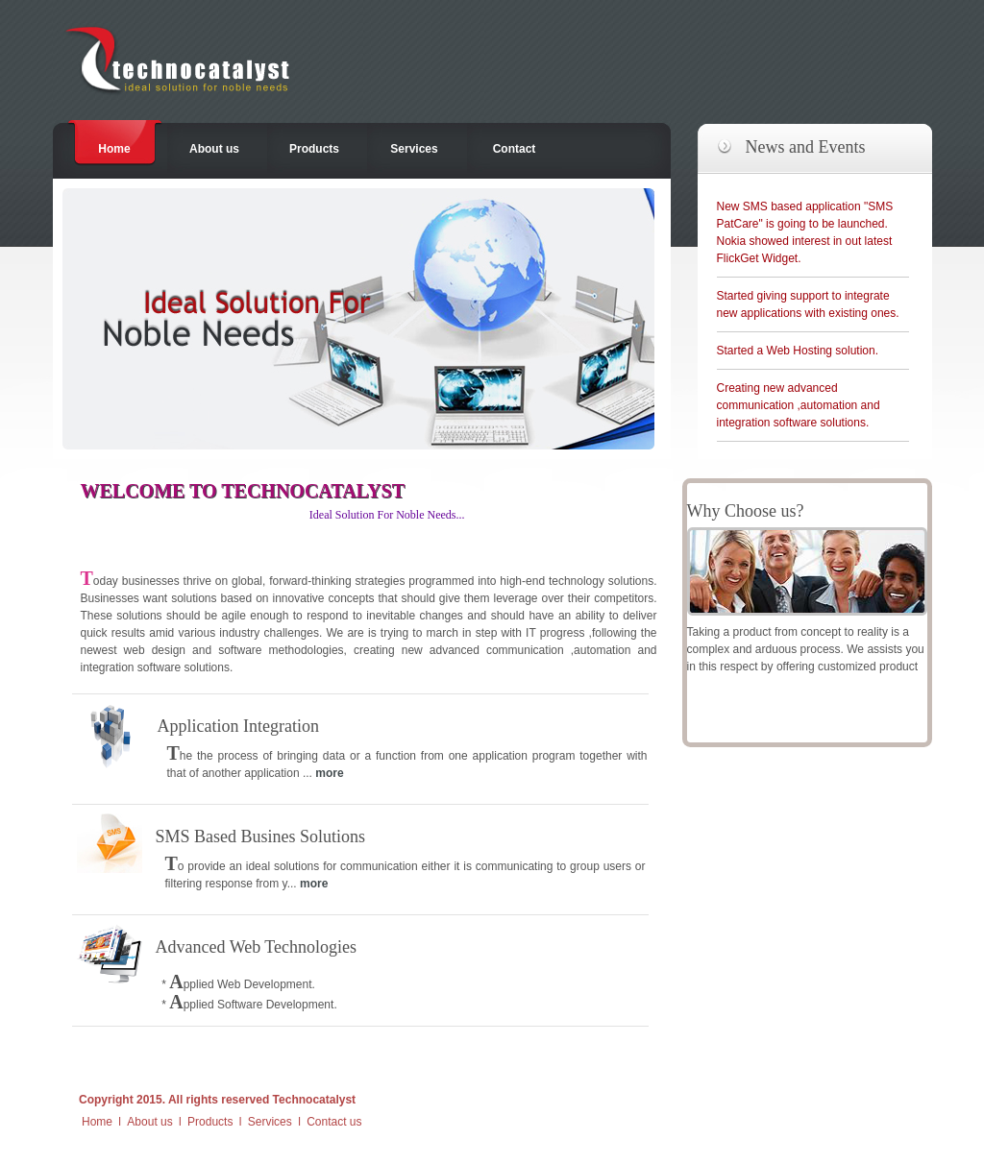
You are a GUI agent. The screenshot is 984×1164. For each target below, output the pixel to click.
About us (214, 149)
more (329, 773)
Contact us (334, 1121)
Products (314, 149)
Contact (514, 149)
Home (114, 149)
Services (413, 149)
